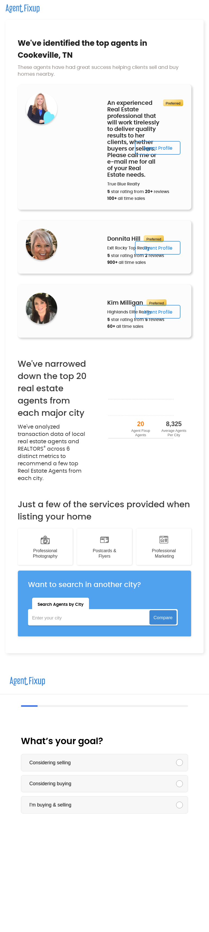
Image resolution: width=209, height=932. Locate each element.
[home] (19, 6)
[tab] (60, 603)
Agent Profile (157, 148)
